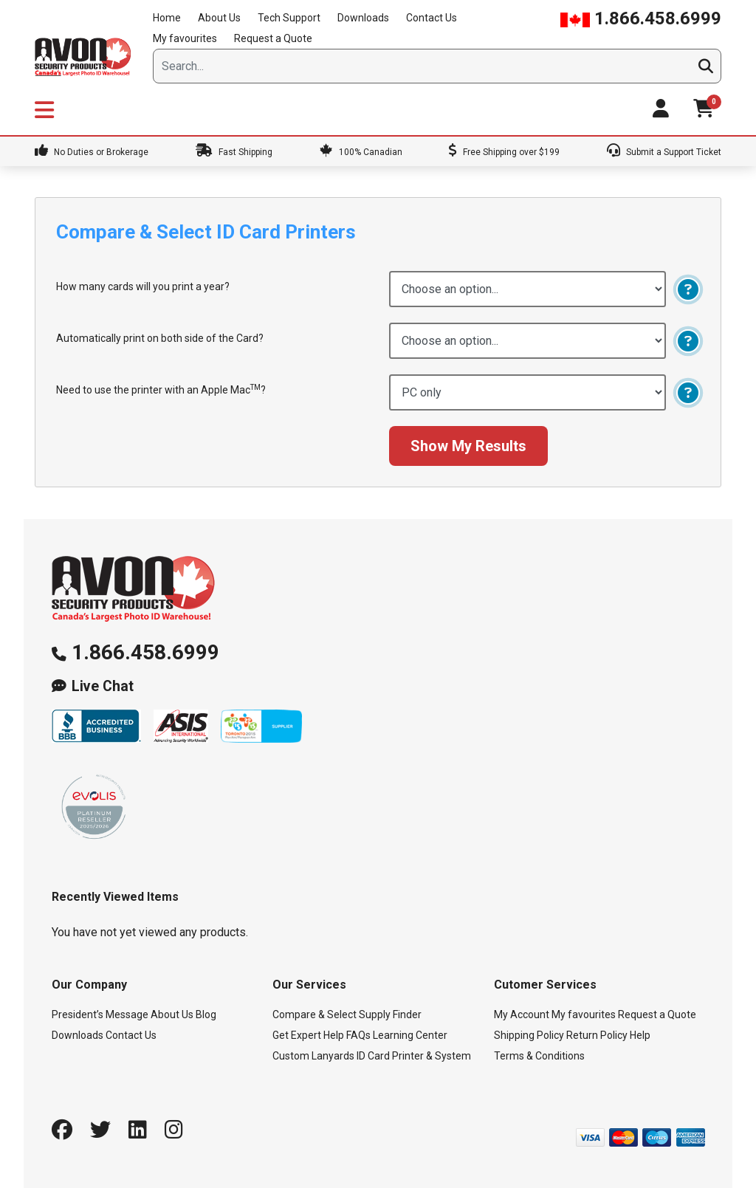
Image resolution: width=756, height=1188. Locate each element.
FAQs (358, 1035)
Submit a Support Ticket (664, 152)
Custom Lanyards (313, 1056)
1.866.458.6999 (640, 18)
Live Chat (103, 686)
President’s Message (100, 1014)
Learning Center (410, 1035)
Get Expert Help (308, 1035)
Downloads (363, 18)
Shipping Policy (529, 1035)
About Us (219, 18)
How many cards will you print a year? (143, 286)
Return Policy (597, 1035)
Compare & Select (314, 1014)
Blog (206, 1014)
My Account (521, 1014)
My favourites (185, 38)
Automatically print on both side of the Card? (160, 338)
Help (640, 1035)
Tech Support (289, 18)
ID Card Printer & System (414, 1056)
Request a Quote (273, 38)
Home (167, 18)
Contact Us (431, 18)
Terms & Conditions (539, 1056)
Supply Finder (390, 1014)
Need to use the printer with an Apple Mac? (161, 389)
